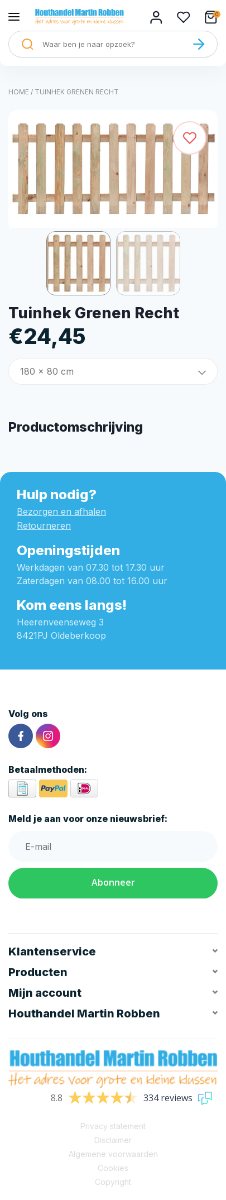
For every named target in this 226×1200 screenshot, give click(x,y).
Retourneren (44, 525)
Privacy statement (113, 1126)
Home (18, 92)
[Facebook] (20, 736)
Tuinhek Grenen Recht (77, 92)
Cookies (113, 1168)
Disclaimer (113, 1140)
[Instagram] (48, 736)
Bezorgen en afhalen (61, 511)
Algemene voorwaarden (113, 1154)
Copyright (113, 1182)
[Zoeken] (198, 44)
